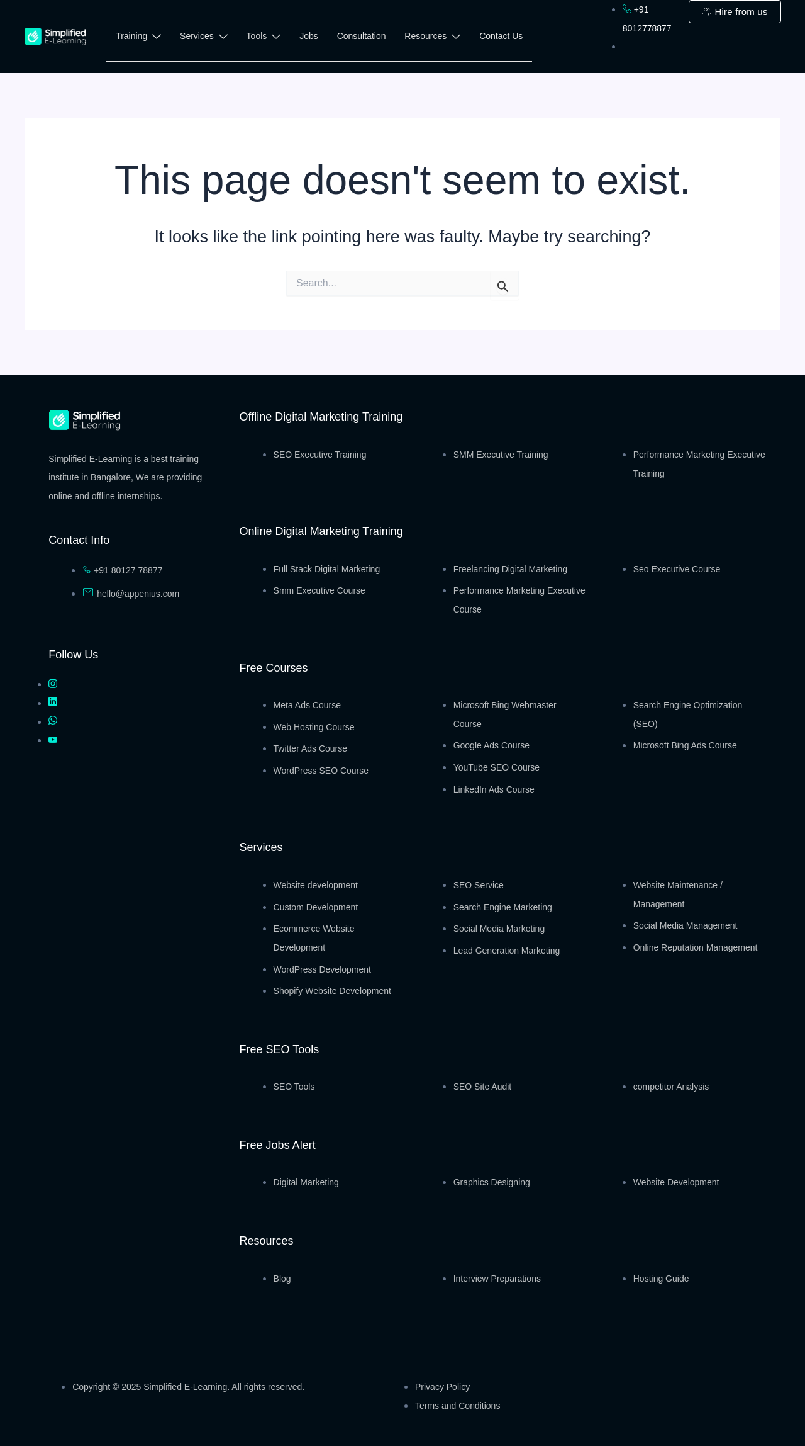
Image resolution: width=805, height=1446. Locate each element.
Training (138, 38)
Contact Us (501, 36)
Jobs (309, 36)
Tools (264, 38)
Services (204, 38)
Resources (433, 38)
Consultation (361, 36)
